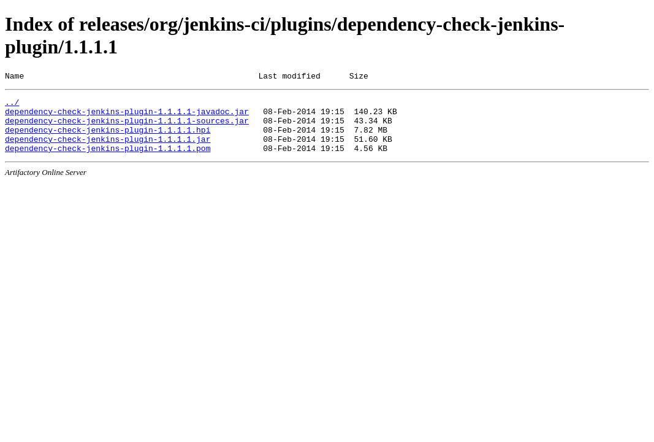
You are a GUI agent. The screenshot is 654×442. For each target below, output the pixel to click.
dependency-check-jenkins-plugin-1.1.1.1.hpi (107, 138)
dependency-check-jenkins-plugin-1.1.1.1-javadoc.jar (127, 116)
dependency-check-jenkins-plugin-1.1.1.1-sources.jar (127, 127)
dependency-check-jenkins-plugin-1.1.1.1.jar (107, 149)
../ (12, 105)
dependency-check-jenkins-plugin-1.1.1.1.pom (107, 160)
